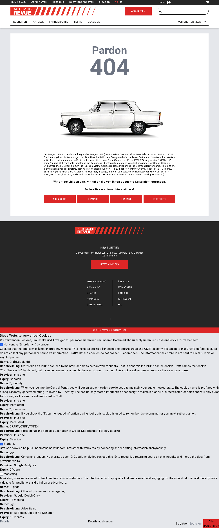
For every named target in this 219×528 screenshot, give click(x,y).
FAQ (120, 304)
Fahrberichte (58, 21)
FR (121, 2)
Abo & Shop (18, 2)
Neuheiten (20, 21)
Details (5, 521)
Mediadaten (39, 2)
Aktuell (38, 21)
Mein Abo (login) (96, 281)
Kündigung (93, 299)
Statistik (9, 443)
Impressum (124, 299)
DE (116, 2)
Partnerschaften (81, 2)
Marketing (10, 474)
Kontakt (126, 199)
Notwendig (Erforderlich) (26, 344)
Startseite (159, 199)
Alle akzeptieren (211, 523)
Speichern (182, 523)
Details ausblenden (101, 521)
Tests (78, 21)
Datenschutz (95, 304)
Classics (94, 21)
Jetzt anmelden (109, 264)
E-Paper (104, 2)
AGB (95, 330)
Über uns (58, 2)
